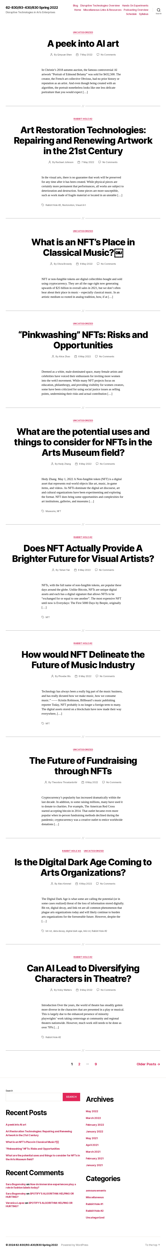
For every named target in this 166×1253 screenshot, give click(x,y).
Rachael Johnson (64, 162)
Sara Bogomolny (16, 1184)
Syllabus (143, 13)
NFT (59, 511)
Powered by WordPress (74, 1244)
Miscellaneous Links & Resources (102, 9)
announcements (96, 1190)
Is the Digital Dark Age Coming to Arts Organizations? (83, 867)
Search (9, 1090)
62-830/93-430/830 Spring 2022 (32, 7)
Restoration (68, 205)
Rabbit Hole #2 (83, 119)
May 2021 (92, 1138)
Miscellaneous (95, 1197)
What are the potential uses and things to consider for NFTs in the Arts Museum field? (83, 442)
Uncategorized (83, 32)
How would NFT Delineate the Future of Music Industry (82, 659)
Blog (75, 5)
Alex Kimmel (64, 883)
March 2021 (93, 1151)
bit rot (49, 931)
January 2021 (94, 1165)
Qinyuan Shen (64, 54)
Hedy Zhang (64, 463)
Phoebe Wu (64, 676)
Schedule (131, 13)
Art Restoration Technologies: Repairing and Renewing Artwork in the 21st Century (83, 140)
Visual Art (81, 205)
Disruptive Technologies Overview (100, 5)
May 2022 (92, 1111)
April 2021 (92, 1144)
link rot (87, 931)
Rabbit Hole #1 (94, 1204)
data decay (59, 931)
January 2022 (94, 1131)
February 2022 (95, 1124)
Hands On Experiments (135, 5)
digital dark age (74, 931)
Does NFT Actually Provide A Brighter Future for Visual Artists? (83, 553)
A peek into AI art (83, 43)
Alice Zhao (64, 356)
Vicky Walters (64, 989)
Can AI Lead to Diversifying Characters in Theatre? (83, 973)
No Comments (108, 54)
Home (77, 9)
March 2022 (93, 1118)
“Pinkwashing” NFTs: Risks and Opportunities (83, 340)
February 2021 (95, 1158)
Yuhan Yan (64, 570)
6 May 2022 (86, 263)
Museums (51, 511)
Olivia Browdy (64, 263)
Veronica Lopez (15, 1202)
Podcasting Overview (136, 9)
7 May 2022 (86, 54)
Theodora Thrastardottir (64, 782)
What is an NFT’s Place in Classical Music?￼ (83, 247)
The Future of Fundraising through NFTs (83, 765)
